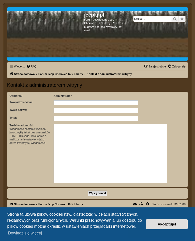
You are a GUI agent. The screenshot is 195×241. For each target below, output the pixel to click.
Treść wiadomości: (22, 125)
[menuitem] (31, 66)
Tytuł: (13, 117)
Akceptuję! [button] (167, 224)
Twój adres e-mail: (21, 102)
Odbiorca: (16, 95)
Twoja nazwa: (18, 109)
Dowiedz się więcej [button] (25, 233)
